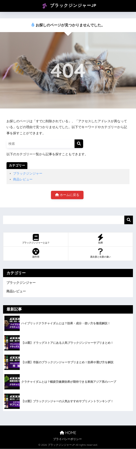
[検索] (79, 143)
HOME (68, 432)
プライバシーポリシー (67, 439)
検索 (128, 220)
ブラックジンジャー (27, 173)
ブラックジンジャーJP (68, 6)
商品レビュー (23, 179)
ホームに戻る (67, 195)
